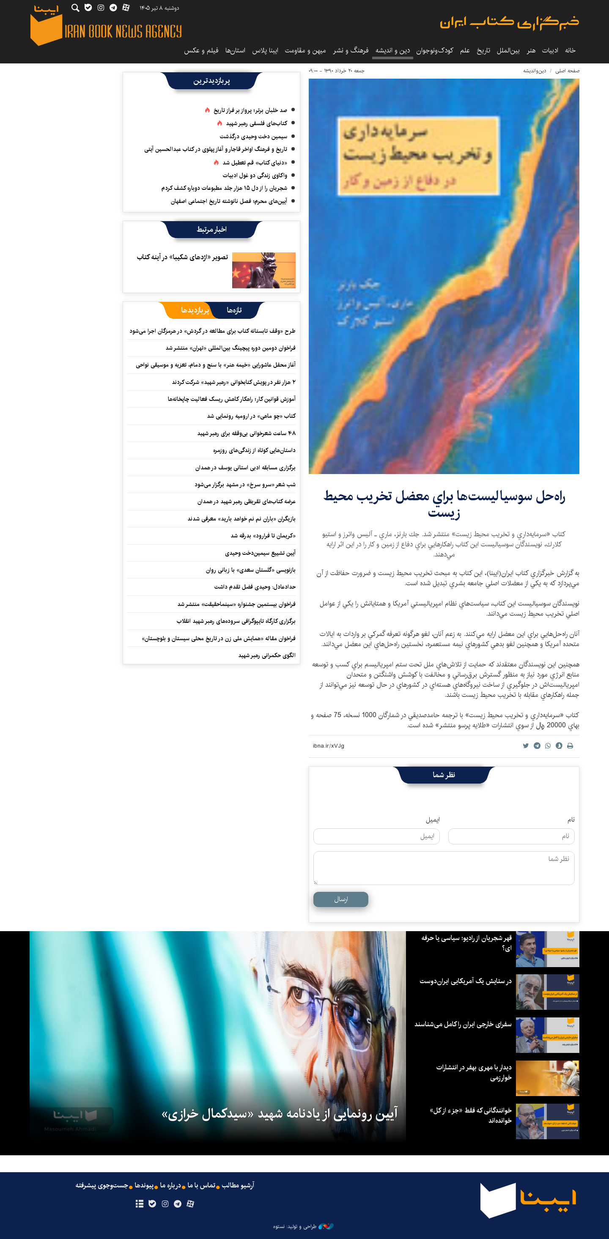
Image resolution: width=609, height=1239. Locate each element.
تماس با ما (201, 1186)
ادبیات (550, 50)
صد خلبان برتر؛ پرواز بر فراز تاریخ (250, 110)
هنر (531, 50)
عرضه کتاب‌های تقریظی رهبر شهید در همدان (247, 501)
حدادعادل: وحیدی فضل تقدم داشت (255, 587)
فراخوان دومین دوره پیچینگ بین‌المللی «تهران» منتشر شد (230, 348)
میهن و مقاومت (305, 50)
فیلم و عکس (201, 50)
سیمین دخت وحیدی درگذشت (253, 136)
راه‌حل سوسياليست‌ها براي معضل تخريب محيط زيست (444, 504)
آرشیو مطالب (238, 1186)
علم (465, 50)
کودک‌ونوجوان (435, 50)
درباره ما (170, 1186)
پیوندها (144, 1186)
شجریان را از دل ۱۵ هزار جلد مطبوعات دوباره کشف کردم (224, 188)
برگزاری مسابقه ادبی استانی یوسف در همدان (245, 467)
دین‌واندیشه (534, 71)
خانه (570, 50)
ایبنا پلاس (265, 50)
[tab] (234, 310)
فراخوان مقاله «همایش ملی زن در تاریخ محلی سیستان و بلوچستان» (219, 638)
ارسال (341, 899)
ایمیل (433, 820)
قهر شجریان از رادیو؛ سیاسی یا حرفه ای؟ (467, 943)
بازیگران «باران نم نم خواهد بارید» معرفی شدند (241, 519)
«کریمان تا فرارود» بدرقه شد (263, 535)
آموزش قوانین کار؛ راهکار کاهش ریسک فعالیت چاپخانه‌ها (232, 399)
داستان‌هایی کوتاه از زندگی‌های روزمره (254, 450)
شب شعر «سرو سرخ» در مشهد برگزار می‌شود (245, 484)
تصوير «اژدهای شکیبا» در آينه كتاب (182, 257)
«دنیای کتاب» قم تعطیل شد (254, 162)
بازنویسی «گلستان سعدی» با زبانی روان (251, 570)
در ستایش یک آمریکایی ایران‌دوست (466, 981)
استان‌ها (235, 50)
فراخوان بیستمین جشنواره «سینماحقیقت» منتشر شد (236, 604)
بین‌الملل (508, 50)
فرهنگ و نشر (351, 50)
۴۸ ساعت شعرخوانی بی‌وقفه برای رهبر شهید (246, 433)
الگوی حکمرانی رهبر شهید (267, 655)
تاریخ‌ (483, 50)
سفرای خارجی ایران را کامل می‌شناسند (463, 1024)
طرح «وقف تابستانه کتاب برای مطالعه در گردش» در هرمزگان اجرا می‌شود (212, 331)
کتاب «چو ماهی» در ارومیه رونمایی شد (251, 416)
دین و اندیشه (393, 50)
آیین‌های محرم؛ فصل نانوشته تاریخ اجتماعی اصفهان (229, 201)
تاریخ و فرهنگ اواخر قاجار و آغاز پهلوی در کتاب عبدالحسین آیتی (215, 149)
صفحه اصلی (567, 71)
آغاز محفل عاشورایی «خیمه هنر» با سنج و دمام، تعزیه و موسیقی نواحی (216, 365)
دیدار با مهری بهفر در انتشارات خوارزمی (474, 1072)
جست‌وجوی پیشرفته (102, 1186)
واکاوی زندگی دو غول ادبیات (255, 175)
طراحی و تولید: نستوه (303, 1227)
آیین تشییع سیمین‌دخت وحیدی (260, 553)
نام (571, 820)
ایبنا (509, 23)
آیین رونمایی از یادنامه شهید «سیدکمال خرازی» (279, 1113)
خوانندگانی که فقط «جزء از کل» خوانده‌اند (471, 1116)
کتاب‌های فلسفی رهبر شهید (256, 123)
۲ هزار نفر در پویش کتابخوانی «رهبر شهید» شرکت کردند (234, 382)
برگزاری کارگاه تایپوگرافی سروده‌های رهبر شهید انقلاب (235, 621)
